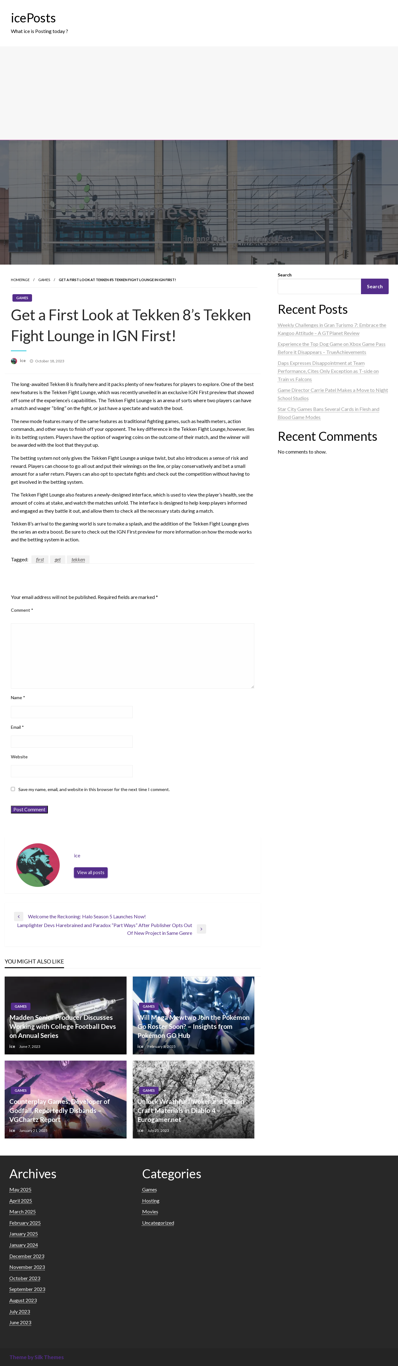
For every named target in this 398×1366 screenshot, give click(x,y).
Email (17, 727)
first (40, 559)
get (58, 559)
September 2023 (27, 1289)
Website (19, 756)
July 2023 (19, 1311)
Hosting (151, 1200)
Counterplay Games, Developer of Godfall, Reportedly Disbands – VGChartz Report (59, 1110)
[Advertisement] (199, 93)
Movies (150, 1211)
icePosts (33, 17)
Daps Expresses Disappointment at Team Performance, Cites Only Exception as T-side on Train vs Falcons (328, 371)
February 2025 (25, 1223)
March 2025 (22, 1211)
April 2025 (20, 1200)
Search (285, 274)
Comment (22, 610)
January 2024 (23, 1245)
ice (23, 360)
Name (18, 697)
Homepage (20, 280)
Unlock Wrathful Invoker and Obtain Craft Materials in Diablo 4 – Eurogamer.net (190, 1110)
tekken (78, 559)
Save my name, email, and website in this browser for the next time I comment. (94, 789)
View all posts (90, 872)
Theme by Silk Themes (36, 1357)
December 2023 (26, 1256)
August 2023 (23, 1300)
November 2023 (27, 1267)
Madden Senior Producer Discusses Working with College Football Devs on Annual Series (62, 1026)
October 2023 (24, 1278)
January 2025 (23, 1233)
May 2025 (20, 1189)
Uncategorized (158, 1223)
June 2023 (20, 1322)
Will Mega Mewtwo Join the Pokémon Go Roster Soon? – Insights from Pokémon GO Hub (193, 1026)
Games (44, 280)
